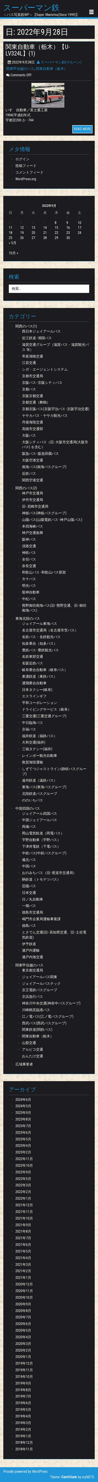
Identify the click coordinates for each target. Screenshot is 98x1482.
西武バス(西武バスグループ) (44, 1023)
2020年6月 (23, 1324)
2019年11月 (24, 1370)
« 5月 (12, 243)
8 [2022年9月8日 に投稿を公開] (55, 223)
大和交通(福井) (33, 742)
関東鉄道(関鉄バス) (37, 1029)
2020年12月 (24, 1284)
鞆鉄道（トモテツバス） (41, 879)
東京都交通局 (32, 970)
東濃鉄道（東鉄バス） (39, 676)
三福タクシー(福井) (37, 749)
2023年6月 (23, 1132)
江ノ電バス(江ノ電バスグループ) (47, 1016)
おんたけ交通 (32, 1056)
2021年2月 (23, 1271)
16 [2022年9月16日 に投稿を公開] (68, 228)
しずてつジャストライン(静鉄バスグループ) (54, 771)
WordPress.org (25, 179)
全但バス (29, 559)
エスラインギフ (34, 696)
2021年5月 (23, 1251)
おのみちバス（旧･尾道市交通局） (49, 873)
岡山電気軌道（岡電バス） (43, 833)
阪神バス (29, 539)
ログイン (22, 159)
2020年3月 (23, 1344)
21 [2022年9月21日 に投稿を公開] (45, 233)
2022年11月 (24, 1159)
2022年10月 (24, 1165)
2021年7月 (23, 1238)
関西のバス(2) (26, 488)
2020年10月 (24, 1297)
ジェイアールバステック (41, 983)
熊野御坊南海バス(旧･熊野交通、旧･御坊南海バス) (54, 608)
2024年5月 (23, 1106)
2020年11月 (24, 1291)
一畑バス (29, 906)
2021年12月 (24, 1205)
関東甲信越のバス (20, 69)
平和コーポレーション (39, 703)
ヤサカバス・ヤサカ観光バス (45, 415)
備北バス (29, 860)
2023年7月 (23, 1126)
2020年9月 (23, 1304)
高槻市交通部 (32, 429)
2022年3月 (23, 1185)
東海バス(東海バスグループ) (44, 787)
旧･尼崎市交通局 (35, 506)
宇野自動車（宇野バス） (41, 840)
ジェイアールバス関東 (39, 977)
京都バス (29, 389)
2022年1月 (23, 1198)
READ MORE (82, 129)
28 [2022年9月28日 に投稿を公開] (45, 238)
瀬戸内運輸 (31, 950)
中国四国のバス (27, 808)
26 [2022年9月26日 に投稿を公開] (22, 238)
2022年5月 (23, 1179)
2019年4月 (23, 1416)
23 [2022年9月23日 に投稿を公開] (68, 233)
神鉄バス (29, 553)
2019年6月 (23, 1403)
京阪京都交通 (32, 396)
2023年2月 (23, 1152)
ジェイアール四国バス (39, 813)
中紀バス (29, 599)
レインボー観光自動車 (39, 755)
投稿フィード (25, 166)
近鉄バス (29, 473)
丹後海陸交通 (32, 422)
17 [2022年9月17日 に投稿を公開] (79, 228)
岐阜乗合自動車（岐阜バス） (45, 670)
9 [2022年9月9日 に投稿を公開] (67, 223)
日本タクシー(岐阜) (37, 690)
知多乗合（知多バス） (39, 643)
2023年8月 (23, 1119)
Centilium (69, 1477)
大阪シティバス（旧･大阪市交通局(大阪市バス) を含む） (55, 444)
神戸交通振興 (32, 533)
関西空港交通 (32, 480)
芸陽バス (29, 886)
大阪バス (29, 435)
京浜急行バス (32, 996)
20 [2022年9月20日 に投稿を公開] (33, 233)
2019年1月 (23, 1436)
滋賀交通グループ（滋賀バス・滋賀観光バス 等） (55, 347)
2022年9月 (23, 1172)
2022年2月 (23, 1192)
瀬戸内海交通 (32, 957)
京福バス (29, 729)
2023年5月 (23, 1139)
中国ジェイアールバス (39, 820)
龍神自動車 (31, 592)
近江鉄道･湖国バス (37, 338)
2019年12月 (24, 1363)
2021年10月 (24, 1218)
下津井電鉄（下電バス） (41, 846)
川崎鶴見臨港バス (36, 1010)
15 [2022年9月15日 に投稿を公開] (56, 228)
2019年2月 (23, 1429)
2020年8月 (23, 1311)
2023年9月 (23, 1113)
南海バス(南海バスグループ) (44, 467)
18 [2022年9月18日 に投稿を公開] (10, 233)
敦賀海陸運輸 (32, 762)
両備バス (29, 826)
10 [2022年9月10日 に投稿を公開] (79, 223)
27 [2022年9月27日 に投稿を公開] (33, 238)
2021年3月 (23, 1264)
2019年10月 (24, 1377)
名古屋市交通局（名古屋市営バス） (50, 630)
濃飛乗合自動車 (34, 683)
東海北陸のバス (27, 618)
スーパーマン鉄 (31, 8)
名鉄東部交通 (32, 656)
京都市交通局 (32, 376)
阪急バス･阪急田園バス (40, 453)
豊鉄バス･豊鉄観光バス (40, 650)
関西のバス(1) (26, 326)
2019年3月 (23, 1423)
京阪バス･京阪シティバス (42, 383)
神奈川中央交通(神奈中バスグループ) (51, 1003)
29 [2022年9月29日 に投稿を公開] (56, 238)
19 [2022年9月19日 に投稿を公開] (22, 233)
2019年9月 (23, 1383)
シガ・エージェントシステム (45, 369)
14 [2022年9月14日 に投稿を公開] (45, 228)
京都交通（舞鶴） (36, 402)
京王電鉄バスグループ (39, 990)
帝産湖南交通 (32, 356)
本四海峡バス (32, 526)
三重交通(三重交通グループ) (44, 716)
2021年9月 (23, 1225)
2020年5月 (23, 1330)
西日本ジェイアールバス (41, 331)
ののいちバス (32, 800)
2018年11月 (24, 1449)
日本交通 (29, 893)
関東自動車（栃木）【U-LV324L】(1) (37, 50)
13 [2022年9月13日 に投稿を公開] (33, 228)
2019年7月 (23, 1396)
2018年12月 (24, 1442)
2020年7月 (23, 1317)
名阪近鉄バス (32, 663)
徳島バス (29, 926)
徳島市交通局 (32, 912)
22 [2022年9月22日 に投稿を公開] (56, 233)
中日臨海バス (32, 723)
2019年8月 (23, 1390)
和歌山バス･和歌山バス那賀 (44, 572)
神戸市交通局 (32, 493)
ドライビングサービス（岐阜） (46, 709)
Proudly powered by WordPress (25, 1471)
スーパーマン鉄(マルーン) (59, 62)
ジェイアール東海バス (39, 623)
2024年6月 (23, 1100)
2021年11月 (24, 1212)
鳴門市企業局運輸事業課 (41, 919)
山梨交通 (29, 1043)
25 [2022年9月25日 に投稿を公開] (10, 238)
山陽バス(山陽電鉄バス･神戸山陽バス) (52, 520)
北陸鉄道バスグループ (39, 794)
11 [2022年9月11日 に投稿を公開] (10, 228)
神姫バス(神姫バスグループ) (44, 513)
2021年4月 (23, 1258)
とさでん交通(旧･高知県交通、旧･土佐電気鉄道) (54, 934)
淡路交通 (29, 546)
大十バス (29, 579)
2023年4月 (23, 1146)
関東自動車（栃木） (51, 69)
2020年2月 (23, 1350)
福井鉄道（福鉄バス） (39, 736)
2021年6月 (23, 1245)
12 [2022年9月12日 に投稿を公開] (22, 228)
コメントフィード (29, 172)
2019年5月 (23, 1409)
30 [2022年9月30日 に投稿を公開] (68, 238)
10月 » (13, 253)
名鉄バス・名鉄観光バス (41, 637)
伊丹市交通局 (32, 500)
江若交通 (29, 363)
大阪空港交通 (32, 460)
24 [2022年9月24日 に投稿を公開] (79, 233)
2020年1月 (23, 1357)
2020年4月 (23, 1337)
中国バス (29, 866)
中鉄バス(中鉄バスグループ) (44, 853)
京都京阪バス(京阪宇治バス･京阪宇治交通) (55, 409)
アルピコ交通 (32, 1049)
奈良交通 (29, 566)
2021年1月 (23, 1277)
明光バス (29, 585)
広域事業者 (24, 1064)
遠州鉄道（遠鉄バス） (39, 780)
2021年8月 (23, 1231)
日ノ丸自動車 (32, 899)
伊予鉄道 (29, 944)
